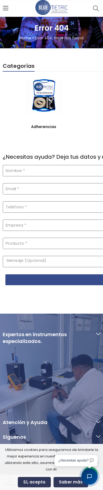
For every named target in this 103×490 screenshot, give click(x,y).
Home (25, 38)
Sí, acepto (34, 482)
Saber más (71, 482)
